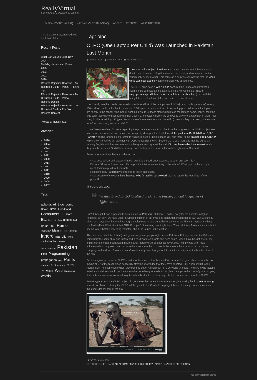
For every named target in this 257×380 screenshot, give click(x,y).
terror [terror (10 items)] (70, 265)
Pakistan (185, 364)
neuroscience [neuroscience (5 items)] (48, 248)
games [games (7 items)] (67, 219)
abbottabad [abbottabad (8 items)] (48, 204)
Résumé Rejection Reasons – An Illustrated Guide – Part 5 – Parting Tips (60, 87)
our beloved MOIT (164, 175)
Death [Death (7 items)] (68, 214)
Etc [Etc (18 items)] (44, 219)
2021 (44, 75)
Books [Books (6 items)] (44, 209)
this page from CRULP (203, 136)
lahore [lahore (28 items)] (47, 235)
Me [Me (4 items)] (54, 241)
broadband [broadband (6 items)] (64, 209)
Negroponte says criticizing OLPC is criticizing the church (161, 94)
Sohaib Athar (114, 59)
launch (167, 364)
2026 (47, 140)
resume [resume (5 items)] (45, 265)
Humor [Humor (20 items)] (63, 225)
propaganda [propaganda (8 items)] (49, 259)
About (117, 23)
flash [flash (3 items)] (60, 220)
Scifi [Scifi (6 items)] (53, 265)
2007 (47, 185)
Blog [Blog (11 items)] (60, 204)
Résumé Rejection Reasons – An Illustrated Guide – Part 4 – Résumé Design (59, 98)
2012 (47, 166)
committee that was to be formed (131, 175)
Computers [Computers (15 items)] (50, 214)
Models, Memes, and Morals (56, 64)
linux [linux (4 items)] (70, 237)
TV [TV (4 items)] (42, 271)
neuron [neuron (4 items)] (61, 241)
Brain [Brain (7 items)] (53, 208)
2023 (44, 68)
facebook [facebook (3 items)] (52, 220)
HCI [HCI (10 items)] (52, 226)
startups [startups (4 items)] (61, 265)
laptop (158, 364)
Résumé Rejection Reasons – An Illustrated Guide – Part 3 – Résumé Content (59, 109)
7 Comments (134, 59)
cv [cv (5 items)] (62, 214)
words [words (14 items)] (46, 276)
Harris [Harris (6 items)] (44, 226)
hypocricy (146, 364)
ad (116, 364)
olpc (175, 364)
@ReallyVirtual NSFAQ (93, 23)
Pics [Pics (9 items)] (44, 254)
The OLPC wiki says (98, 186)
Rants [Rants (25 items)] (69, 259)
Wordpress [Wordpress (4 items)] (69, 271)
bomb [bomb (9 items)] (69, 204)
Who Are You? (150, 23)
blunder (134, 364)
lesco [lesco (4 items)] (57, 237)
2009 (47, 177)
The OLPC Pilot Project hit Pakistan (149, 69)
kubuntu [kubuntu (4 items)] (73, 231)
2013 (47, 162)
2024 (44, 60)
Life (104, 364)
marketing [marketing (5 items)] (46, 241)
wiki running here (165, 87)
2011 (47, 170)
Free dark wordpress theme (203, 375)
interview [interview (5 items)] (46, 230)
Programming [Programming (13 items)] (59, 254)
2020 (44, 79)
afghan (123, 364)
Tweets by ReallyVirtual (54, 121)
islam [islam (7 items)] (55, 230)
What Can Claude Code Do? (57, 56)
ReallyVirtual (58, 8)
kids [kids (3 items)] (65, 231)
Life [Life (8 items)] (64, 236)
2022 (44, 71)
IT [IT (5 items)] (61, 230)
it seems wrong (205, 281)
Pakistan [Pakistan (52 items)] (67, 247)
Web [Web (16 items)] (59, 270)
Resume (131, 23)
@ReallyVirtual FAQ (59, 23)
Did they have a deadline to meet (186, 144)
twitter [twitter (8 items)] (49, 270)
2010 (47, 174)
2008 (47, 181)
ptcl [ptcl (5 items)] (60, 260)
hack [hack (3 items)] (75, 220)
